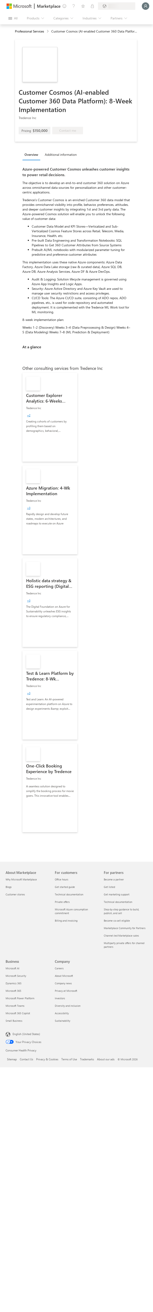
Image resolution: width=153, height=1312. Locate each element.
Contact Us (26, 1059)
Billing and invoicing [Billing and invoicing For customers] (66, 920)
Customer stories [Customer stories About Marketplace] (15, 894)
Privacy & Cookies (47, 1059)
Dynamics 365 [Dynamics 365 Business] (13, 983)
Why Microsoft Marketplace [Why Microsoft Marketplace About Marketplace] (21, 879)
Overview (31, 154)
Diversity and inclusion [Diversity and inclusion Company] (67, 1005)
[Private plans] (92, 6)
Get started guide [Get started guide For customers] (65, 887)
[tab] (32, 154)
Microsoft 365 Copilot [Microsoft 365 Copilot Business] (18, 1013)
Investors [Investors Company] (60, 998)
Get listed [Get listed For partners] (109, 887)
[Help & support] (73, 6)
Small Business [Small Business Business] (14, 1020)
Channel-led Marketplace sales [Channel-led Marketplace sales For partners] (121, 935)
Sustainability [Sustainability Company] (62, 1020)
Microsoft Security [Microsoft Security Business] (16, 976)
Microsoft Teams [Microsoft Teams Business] (15, 1005)
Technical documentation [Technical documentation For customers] (69, 894)
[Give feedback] (64, 6)
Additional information (61, 154)
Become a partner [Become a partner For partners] (114, 879)
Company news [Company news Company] (63, 983)
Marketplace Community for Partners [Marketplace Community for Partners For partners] (125, 928)
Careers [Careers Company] (59, 968)
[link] (49, 417)
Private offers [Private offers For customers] (62, 902)
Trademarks (87, 1059)
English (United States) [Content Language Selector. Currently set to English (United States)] (26, 1034)
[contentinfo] (48, 31)
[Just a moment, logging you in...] (145, 6)
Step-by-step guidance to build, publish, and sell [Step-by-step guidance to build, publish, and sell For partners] (121, 911)
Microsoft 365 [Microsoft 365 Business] (13, 990)
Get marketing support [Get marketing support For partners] (116, 894)
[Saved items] (83, 6)
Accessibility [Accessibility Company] (62, 1013)
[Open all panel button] (13, 18)
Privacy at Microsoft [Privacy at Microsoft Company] (66, 990)
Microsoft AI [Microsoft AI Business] (12, 968)
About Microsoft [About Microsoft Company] (64, 976)
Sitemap (12, 1059)
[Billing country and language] (116, 6)
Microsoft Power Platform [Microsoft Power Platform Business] (20, 998)
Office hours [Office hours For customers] (61, 879)
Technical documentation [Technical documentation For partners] (118, 902)
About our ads (106, 1059)
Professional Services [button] (29, 31)
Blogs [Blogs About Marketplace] (9, 887)
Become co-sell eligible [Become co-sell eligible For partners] (117, 920)
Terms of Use (69, 1059)
